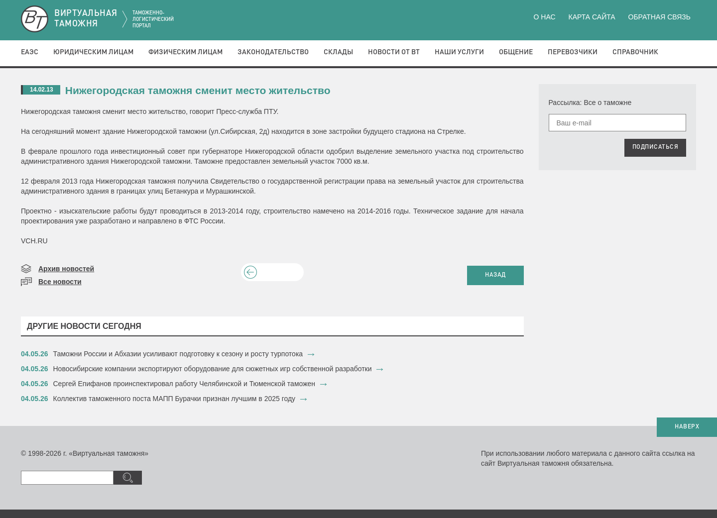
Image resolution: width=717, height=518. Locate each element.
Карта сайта (591, 17)
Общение (516, 52)
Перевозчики (573, 52)
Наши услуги (459, 52)
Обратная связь (659, 17)
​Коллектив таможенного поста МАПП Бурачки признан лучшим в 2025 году (174, 399)
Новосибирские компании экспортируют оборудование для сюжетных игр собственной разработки (213, 369)
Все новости (60, 282)
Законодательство (273, 52)
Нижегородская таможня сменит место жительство (198, 90)
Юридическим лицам (93, 52)
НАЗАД (495, 275)
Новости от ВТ (394, 52)
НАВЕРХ (687, 427)
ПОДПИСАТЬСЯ (655, 147)
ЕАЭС (29, 52)
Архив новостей (66, 269)
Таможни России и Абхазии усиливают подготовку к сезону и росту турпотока (178, 354)
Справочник (635, 52)
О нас (545, 17)
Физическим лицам (185, 52)
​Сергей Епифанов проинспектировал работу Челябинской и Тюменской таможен (184, 384)
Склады (338, 52)
